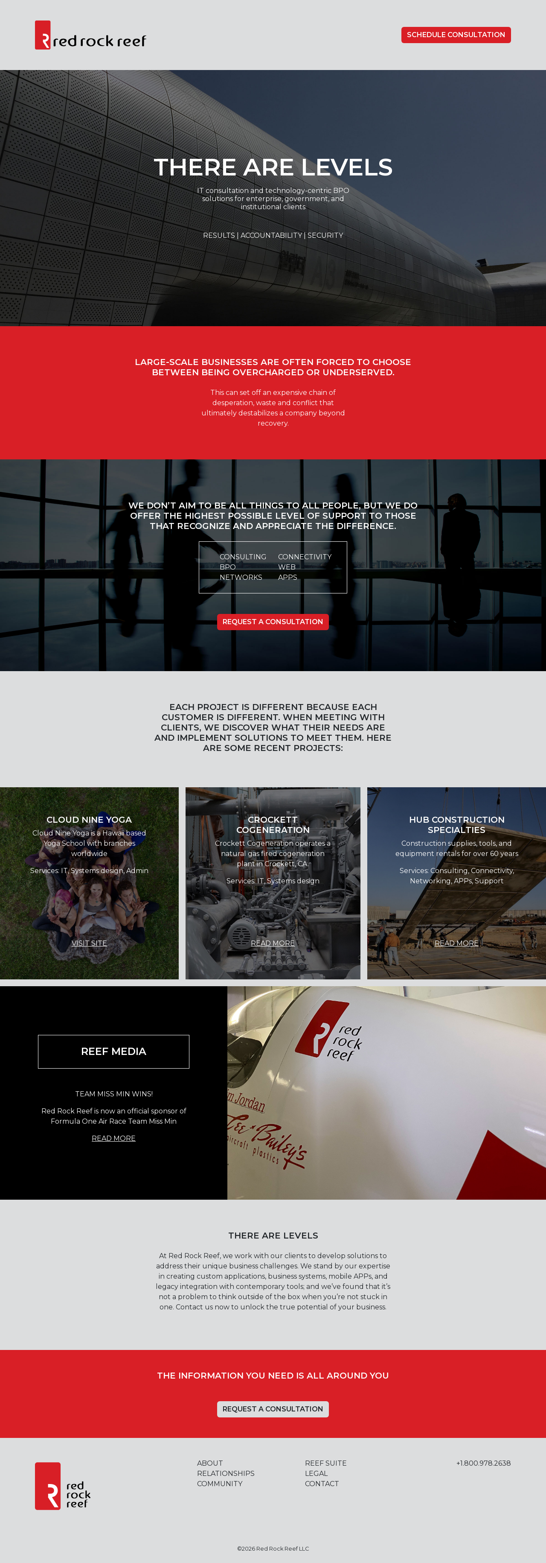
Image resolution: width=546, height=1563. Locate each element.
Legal (316, 1474)
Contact (322, 1484)
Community (219, 1484)
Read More (273, 943)
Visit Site (89, 943)
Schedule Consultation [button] (456, 35)
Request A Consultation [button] (273, 622)
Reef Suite (326, 1463)
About (210, 1463)
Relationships (226, 1474)
